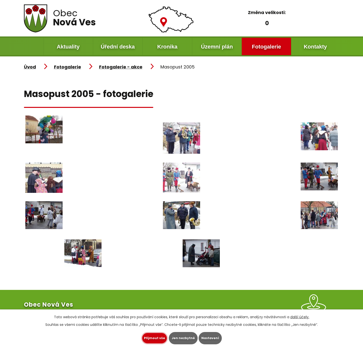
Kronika (167, 47)
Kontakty (315, 47)
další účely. (299, 316)
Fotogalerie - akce (120, 67)
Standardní (265, 22)
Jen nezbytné (183, 337)
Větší (281, 22)
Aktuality (68, 47)
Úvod (33, 46)
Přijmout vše (145, 337)
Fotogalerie (266, 47)
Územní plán (217, 47)
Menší (252, 22)
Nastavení (219, 337)
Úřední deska (118, 47)
